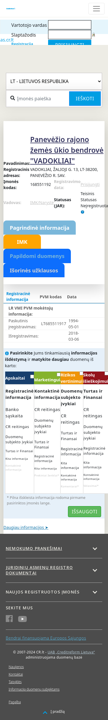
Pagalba (15, 702)
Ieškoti (85, 98)
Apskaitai (19, 378)
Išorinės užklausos (34, 270)
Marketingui (47, 377)
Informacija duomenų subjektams (34, 689)
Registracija (22, 43)
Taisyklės (15, 681)
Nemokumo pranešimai (34, 548)
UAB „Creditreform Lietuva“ (71, 652)
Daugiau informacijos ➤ (25, 527)
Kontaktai (16, 674)
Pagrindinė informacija (39, 227)
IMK (22, 241)
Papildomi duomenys (37, 255)
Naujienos (16, 666)
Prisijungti (90, 184)
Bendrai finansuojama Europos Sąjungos (46, 638)
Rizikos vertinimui (71, 378)
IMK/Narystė (42, 202)
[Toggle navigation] (96, 8)
